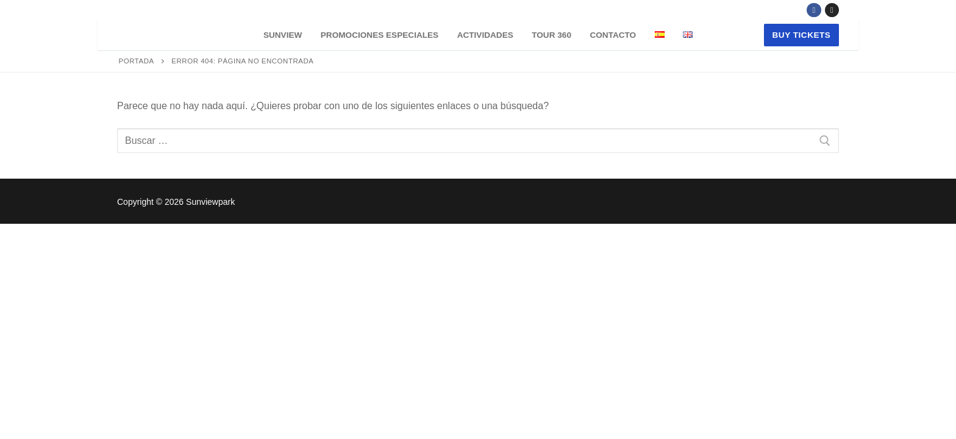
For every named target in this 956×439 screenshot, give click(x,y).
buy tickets (801, 35)
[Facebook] (814, 10)
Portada (136, 61)
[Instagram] (832, 10)
